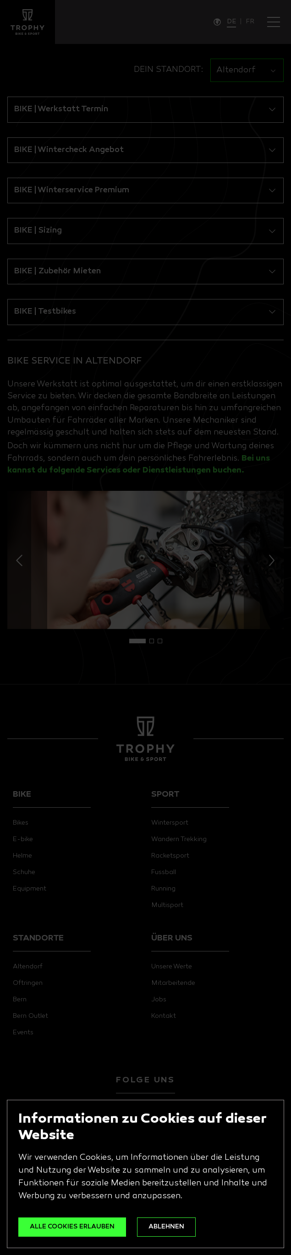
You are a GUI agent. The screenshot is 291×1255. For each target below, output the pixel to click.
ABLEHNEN (166, 1227)
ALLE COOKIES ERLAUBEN (72, 1227)
